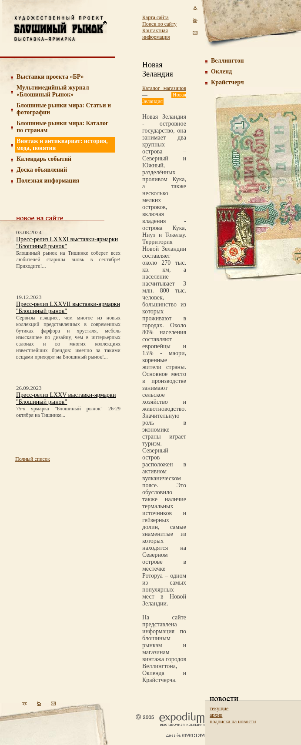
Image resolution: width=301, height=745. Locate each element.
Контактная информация (156, 33)
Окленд (221, 71)
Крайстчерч (227, 82)
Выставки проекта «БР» (50, 76)
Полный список (32, 459)
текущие (219, 708)
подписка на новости (233, 721)
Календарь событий (44, 159)
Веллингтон (227, 60)
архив (216, 715)
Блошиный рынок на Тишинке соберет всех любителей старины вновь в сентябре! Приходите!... (68, 259)
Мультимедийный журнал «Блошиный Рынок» (53, 91)
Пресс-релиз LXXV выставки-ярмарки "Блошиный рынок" (66, 398)
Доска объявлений (42, 169)
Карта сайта (155, 17)
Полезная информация (48, 180)
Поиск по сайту (159, 24)
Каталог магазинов (164, 88)
